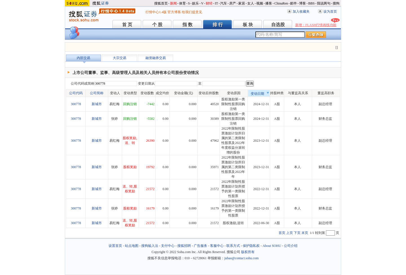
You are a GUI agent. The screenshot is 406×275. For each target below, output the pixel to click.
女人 (250, 3)
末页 (304, 233)
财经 (209, 3)
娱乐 (195, 3)
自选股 (278, 24)
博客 (302, 3)
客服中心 (217, 246)
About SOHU (271, 246)
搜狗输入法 (149, 246)
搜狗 (336, 3)
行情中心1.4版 (156, 12)
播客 (268, 3)
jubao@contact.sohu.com (241, 258)
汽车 (223, 3)
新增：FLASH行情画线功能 (315, 25)
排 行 (218, 24)
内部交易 (83, 58)
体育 (182, 3)
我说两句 (323, 3)
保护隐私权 (251, 246)
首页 (282, 233)
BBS (311, 3)
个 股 (157, 24)
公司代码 (76, 93)
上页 (289, 233)
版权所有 (248, 252)
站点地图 (131, 246)
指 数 (187, 24)
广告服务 (200, 246)
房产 (232, 3)
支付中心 (168, 246)
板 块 (248, 24)
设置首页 (115, 246)
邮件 (293, 3)
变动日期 (260, 94)
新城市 (97, 104)
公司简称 (96, 93)
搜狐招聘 (184, 246)
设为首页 (330, 11)
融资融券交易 (155, 58)
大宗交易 (119, 58)
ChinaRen (281, 3)
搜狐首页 (161, 3)
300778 (76, 104)
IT (216, 3)
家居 (241, 3)
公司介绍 (290, 246)
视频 (259, 3)
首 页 (127, 24)
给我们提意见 (192, 12)
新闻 (173, 3)
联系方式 (233, 246)
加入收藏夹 (301, 11)
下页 (297, 233)
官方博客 (174, 12)
